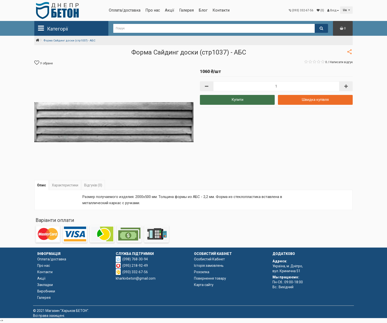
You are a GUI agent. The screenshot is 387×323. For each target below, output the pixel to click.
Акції (169, 10)
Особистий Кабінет (209, 259)
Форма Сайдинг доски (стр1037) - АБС (69, 40)
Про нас (152, 10)
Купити (237, 99)
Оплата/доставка (124, 10)
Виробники (46, 291)
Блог (203, 10)
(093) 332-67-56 (135, 272)
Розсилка (201, 272)
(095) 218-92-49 (135, 266)
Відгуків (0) (93, 185)
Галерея (186, 10)
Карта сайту (203, 285)
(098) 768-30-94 (135, 259)
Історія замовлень (209, 266)
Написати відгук (341, 62)
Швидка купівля (315, 99)
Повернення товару (210, 278)
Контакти (221, 10)
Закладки (45, 285)
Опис (41, 185)
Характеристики (65, 185)
